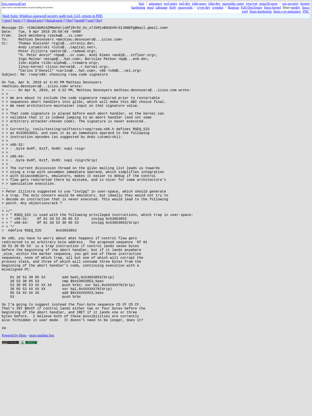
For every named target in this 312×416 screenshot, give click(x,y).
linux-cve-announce (287, 11)
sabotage (161, 7)
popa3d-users (268, 3)
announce (155, 3)
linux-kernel (272, 7)
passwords (185, 7)
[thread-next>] (55, 20)
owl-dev (184, 3)
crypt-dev (203, 7)
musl (150, 7)
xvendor (217, 7)
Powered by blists (14, 403)
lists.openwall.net (14, 4)
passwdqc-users (233, 3)
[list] (99, 20)
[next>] (18, 20)
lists (141, 3)
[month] (80, 20)
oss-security (290, 3)
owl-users (170, 3)
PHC (306, 11)
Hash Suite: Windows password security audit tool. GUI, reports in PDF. (52, 16)
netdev (295, 7)
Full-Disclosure (251, 7)
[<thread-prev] (34, 20)
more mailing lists (41, 403)
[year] (90, 20)
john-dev (214, 3)
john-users (199, 3)
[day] (69, 20)
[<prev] (7, 20)
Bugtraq (233, 7)
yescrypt (251, 3)
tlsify (172, 7)
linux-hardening (261, 11)
